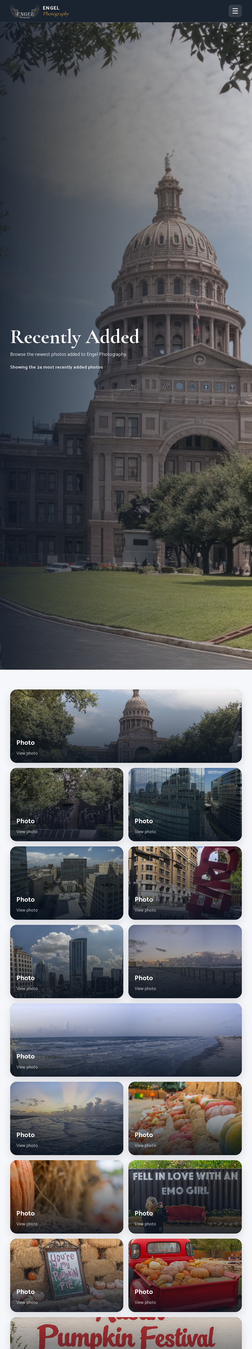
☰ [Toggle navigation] (235, 11)
